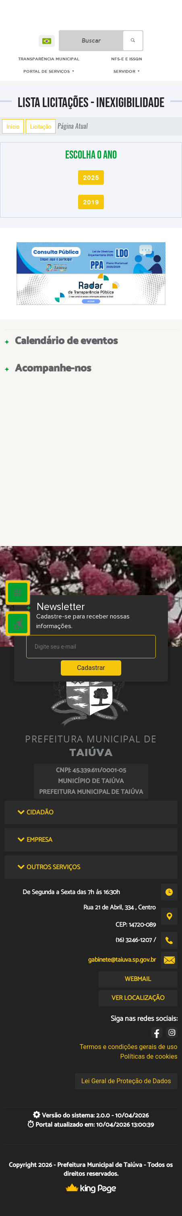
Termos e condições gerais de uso (129, 1047)
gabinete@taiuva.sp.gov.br (122, 959)
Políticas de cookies (148, 1056)
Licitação (40, 126)
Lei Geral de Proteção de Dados (126, 1081)
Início (12, 126)
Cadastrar (91, 668)
